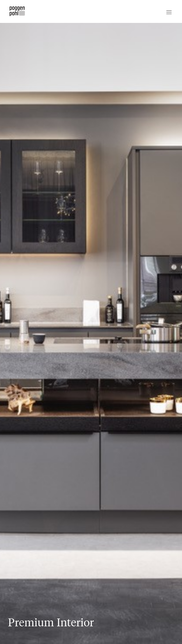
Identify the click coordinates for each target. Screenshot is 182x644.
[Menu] (169, 11)
